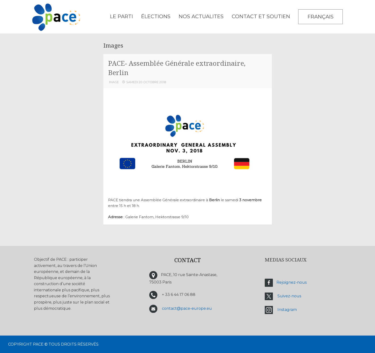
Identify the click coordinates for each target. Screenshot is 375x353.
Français (321, 17)
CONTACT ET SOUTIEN (261, 16)
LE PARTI (121, 16)
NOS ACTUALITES (201, 16)
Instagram (287, 309)
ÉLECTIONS (156, 16)
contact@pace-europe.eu (187, 308)
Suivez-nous (289, 296)
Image (114, 82)
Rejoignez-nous (291, 282)
